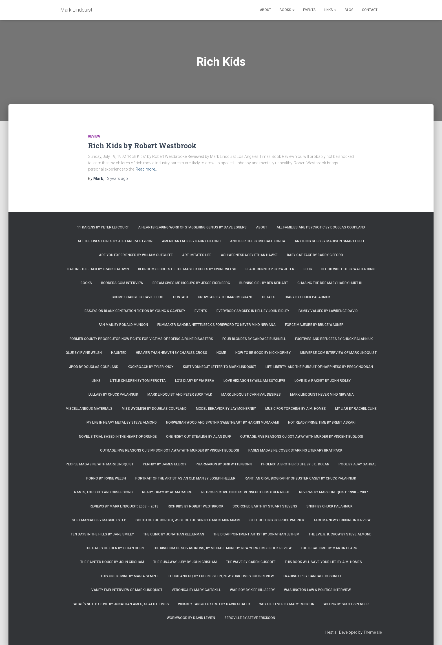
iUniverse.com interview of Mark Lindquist (338, 353)
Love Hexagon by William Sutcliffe (254, 381)
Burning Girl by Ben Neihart (263, 283)
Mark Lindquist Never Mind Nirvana (322, 394)
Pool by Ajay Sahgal (357, 464)
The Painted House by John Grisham (112, 562)
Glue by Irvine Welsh (84, 353)
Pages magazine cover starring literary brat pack (295, 450)
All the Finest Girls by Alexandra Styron (115, 241)
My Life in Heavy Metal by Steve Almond (122, 422)
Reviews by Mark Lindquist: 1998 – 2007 (333, 492)
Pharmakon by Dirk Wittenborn (224, 464)
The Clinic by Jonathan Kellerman (173, 534)
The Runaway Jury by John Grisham (185, 562)
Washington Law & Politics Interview (317, 590)
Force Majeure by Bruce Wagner (314, 325)
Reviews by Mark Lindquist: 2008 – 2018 (124, 506)
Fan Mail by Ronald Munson (123, 325)
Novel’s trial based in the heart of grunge (118, 437)
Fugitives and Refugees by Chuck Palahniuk (334, 339)
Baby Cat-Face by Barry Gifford (315, 255)
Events (309, 10)
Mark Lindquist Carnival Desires (251, 394)
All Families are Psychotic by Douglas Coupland (321, 227)
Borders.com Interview (122, 283)
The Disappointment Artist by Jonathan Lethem (256, 534)
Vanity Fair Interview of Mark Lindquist (126, 590)
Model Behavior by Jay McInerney (226, 409)
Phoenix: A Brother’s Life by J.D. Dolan (295, 464)
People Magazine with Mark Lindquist (100, 464)
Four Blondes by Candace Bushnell (254, 339)
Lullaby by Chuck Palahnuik (113, 394)
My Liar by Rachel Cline (356, 409)
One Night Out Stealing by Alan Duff (198, 437)
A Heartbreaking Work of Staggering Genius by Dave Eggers (192, 227)
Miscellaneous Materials (89, 409)
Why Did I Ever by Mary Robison (286, 604)
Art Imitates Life (196, 255)
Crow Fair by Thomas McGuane (225, 297)
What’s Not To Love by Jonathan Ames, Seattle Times (121, 604)
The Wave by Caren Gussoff (250, 562)
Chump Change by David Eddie (138, 297)
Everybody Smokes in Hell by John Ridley (252, 311)
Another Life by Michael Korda (257, 241)
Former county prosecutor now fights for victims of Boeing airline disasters (141, 339)
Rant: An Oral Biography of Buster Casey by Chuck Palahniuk (300, 478)
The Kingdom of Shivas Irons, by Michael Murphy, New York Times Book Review (222, 548)
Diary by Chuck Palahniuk (307, 297)
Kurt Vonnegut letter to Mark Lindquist (219, 367)
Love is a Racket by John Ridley (323, 381)
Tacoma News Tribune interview (341, 520)
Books (287, 10)
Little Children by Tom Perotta (138, 381)
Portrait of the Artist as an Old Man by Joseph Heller (185, 478)
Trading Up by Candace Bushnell (312, 576)
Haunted (119, 353)
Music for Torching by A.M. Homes (295, 409)
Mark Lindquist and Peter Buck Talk (179, 394)
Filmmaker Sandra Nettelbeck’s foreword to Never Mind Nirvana (216, 325)
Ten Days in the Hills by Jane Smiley (102, 534)
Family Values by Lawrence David (328, 311)
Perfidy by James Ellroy (164, 464)
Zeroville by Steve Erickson (249, 618)
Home (221, 353)
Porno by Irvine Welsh (106, 478)
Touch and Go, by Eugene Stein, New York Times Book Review (221, 576)
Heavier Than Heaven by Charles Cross (171, 353)
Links (330, 10)
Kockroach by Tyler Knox (151, 367)
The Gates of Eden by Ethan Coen (114, 548)
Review (94, 136)
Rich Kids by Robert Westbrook (142, 145)
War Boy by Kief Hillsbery (252, 590)
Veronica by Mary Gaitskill (196, 590)
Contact (369, 10)
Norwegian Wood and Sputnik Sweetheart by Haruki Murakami (222, 422)
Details (268, 297)
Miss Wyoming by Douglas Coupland (154, 409)
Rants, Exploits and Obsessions (103, 492)
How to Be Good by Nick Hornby (263, 353)
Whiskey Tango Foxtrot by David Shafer (214, 604)
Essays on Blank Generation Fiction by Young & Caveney (135, 311)
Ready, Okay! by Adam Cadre (167, 492)
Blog (349, 10)
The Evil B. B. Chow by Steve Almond (340, 534)
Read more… (147, 169)
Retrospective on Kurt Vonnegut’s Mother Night (245, 492)
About (265, 10)
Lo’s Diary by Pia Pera (194, 381)
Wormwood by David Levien (191, 618)
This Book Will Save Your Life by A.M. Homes (323, 562)
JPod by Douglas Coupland (93, 367)
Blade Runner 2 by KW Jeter (270, 269)
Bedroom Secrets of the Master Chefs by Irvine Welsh (187, 269)
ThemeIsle (372, 632)
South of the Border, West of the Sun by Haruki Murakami (188, 520)
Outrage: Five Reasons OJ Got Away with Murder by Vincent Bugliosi (301, 437)
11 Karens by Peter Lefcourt (103, 227)
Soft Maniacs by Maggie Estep (99, 520)
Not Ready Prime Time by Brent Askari (321, 422)
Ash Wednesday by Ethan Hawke (249, 255)
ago (116, 178)
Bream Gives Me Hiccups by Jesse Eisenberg (191, 283)
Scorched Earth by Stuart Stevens (265, 506)
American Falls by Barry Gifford (191, 241)
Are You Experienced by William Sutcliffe (136, 255)
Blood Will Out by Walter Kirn (348, 269)
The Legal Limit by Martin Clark (329, 548)
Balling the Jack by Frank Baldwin (98, 269)
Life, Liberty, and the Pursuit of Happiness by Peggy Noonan (319, 367)
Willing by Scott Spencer (346, 604)
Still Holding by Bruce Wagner (276, 520)
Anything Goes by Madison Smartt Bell (330, 241)
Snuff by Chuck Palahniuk (329, 506)
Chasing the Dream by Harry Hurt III (329, 283)
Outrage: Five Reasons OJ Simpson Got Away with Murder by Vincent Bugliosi (169, 450)
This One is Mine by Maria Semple (130, 576)
